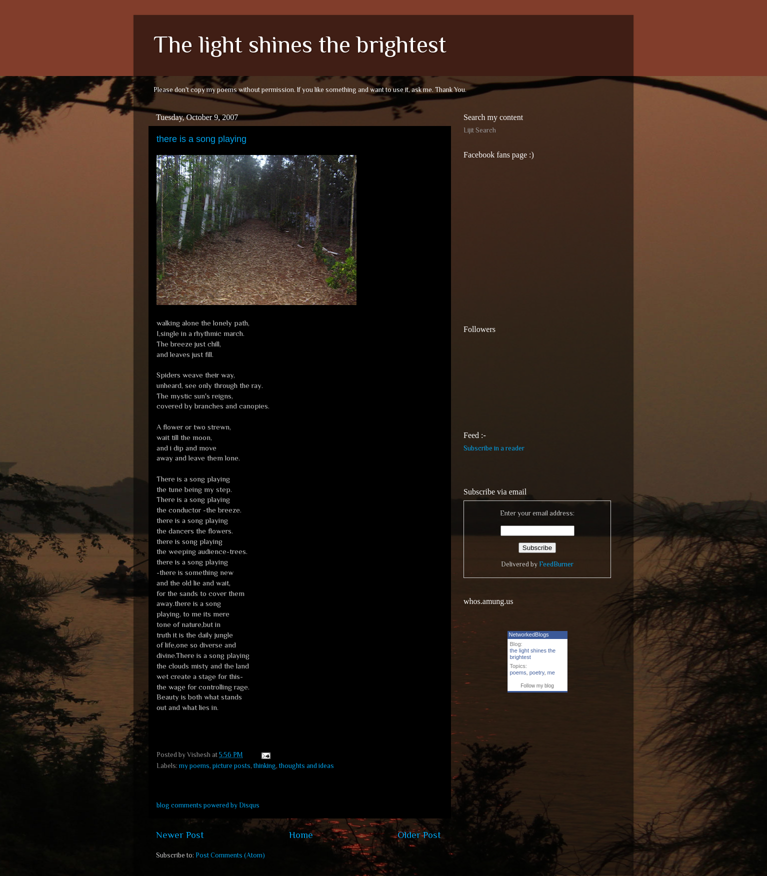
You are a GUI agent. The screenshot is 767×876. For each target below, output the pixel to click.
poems (518, 673)
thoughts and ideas (306, 766)
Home (301, 835)
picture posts (231, 766)
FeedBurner (556, 564)
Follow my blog (537, 685)
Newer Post (180, 835)
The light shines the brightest (300, 44)
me (551, 673)
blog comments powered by (208, 805)
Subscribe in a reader (494, 448)
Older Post (419, 835)
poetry (537, 673)
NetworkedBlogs (529, 635)
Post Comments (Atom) (230, 855)
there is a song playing (201, 139)
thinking (265, 766)
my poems (194, 766)
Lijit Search (480, 130)
